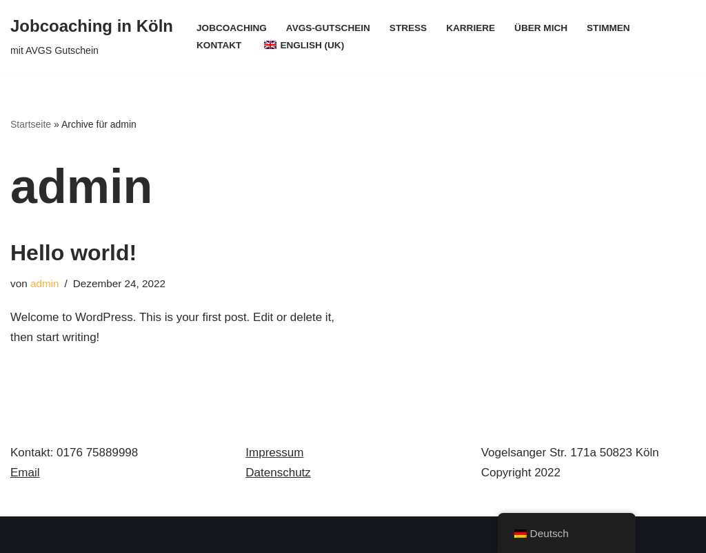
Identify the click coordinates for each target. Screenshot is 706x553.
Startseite (30, 124)
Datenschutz (278, 472)
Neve (24, 534)
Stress (408, 28)
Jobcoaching (231, 28)
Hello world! (73, 252)
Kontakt (218, 45)
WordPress (159, 534)
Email (25, 472)
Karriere (470, 28)
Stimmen (609, 28)
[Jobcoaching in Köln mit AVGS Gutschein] (91, 36)
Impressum (274, 452)
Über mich (540, 28)
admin (44, 283)
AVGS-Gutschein (328, 28)
